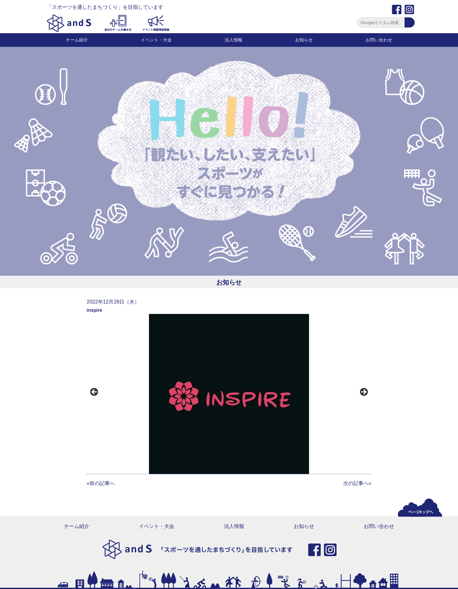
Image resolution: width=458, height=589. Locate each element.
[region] (229, 394)
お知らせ (304, 39)
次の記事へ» (357, 483)
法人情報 (233, 39)
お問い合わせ (379, 39)
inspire (94, 310)
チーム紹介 (77, 39)
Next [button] (363, 392)
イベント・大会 (156, 39)
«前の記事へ (101, 483)
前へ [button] (94, 392)
